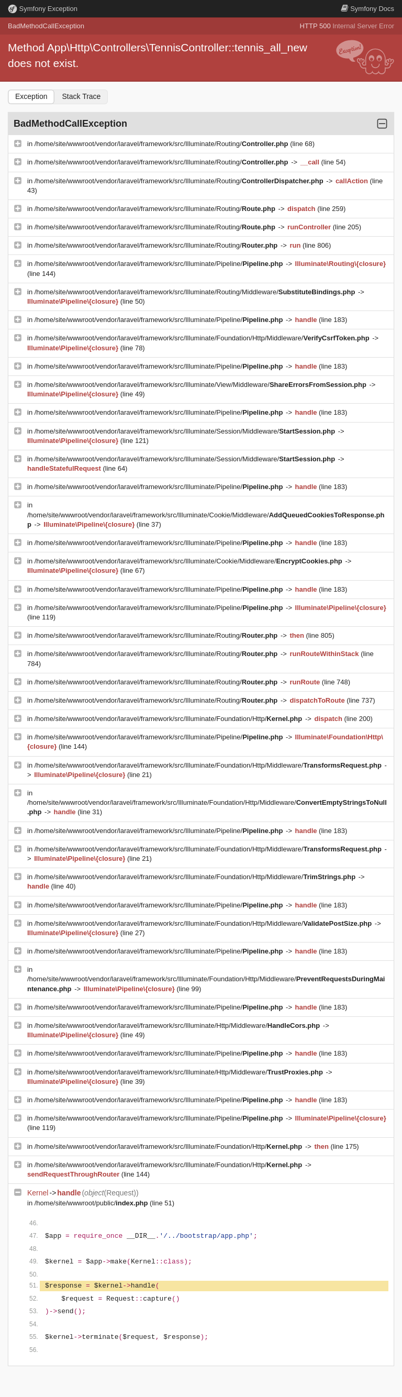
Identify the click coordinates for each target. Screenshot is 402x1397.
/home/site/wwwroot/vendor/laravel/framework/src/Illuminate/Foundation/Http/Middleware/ (203, 338)
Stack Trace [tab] (81, 96)
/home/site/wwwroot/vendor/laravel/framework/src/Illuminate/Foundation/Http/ (169, 719)
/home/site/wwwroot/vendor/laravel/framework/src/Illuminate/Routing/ (162, 144)
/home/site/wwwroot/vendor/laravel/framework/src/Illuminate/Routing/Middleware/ (196, 292)
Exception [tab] (31, 96)
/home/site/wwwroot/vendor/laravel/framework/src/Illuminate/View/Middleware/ (201, 385)
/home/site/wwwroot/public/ (92, 1203)
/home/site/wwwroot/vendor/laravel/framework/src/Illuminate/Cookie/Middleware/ (189, 561)
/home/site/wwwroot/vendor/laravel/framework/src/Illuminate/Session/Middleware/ (186, 431)
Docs (367, 9)
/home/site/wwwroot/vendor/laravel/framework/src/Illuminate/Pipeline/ (160, 264)
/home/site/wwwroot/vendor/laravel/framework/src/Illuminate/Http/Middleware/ (178, 1025)
